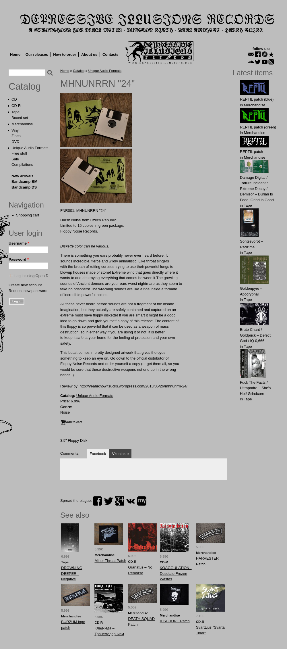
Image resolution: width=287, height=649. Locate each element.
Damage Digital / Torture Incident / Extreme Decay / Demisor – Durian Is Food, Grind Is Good (257, 188)
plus (119, 501)
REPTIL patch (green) (258, 127)
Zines (16, 136)
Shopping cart (27, 215)
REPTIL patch (251, 151)
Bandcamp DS (24, 187)
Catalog (25, 86)
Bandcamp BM (24, 181)
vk (130, 501)
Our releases (37, 54)
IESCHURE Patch (175, 621)
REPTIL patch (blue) (257, 99)
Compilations (22, 164)
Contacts (110, 54)
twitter (108, 501)
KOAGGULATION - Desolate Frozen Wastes (176, 573)
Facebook (98, 454)
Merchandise (22, 124)
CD (14, 99)
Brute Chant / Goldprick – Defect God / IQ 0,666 (255, 335)
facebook (97, 501)
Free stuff (19, 153)
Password (19, 259)
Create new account (25, 285)
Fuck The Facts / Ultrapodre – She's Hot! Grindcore (255, 388)
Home (15, 54)
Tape (15, 112)
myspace (141, 501)
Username (19, 243)
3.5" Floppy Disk (73, 440)
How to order (64, 54)
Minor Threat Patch (110, 560)
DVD (15, 141)
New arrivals (22, 176)
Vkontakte (120, 454)
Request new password (28, 291)
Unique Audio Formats (30, 148)
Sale (15, 159)
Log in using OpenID (31, 276)
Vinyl (15, 130)
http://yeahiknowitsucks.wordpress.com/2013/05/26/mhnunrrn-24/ (133, 386)
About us (89, 54)
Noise (65, 412)
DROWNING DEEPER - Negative (71, 573)
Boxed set (19, 118)
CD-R (16, 105)
